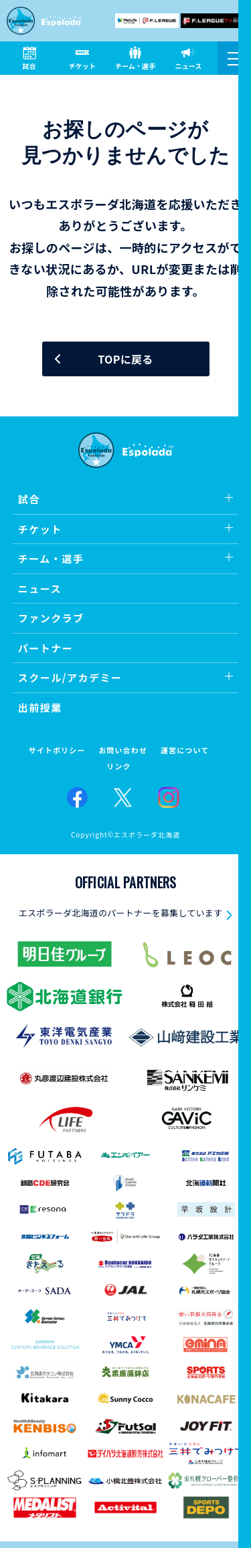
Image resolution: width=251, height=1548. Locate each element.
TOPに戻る (125, 359)
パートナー (46, 648)
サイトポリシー (57, 750)
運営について (185, 750)
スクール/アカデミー (70, 677)
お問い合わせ (122, 750)
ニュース (40, 589)
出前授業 (40, 707)
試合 (29, 499)
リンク (118, 766)
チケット (40, 529)
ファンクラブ (51, 618)
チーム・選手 (51, 558)
